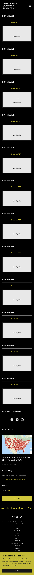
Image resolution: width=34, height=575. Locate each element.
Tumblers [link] (17, 538)
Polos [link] (17, 528)
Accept (17, 570)
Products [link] (17, 548)
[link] (12, 8)
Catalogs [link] (17, 545)
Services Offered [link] (17, 543)
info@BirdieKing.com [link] (19, 479)
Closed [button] (9, 490)
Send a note (17, 498)
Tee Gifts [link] (17, 550)
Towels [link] (17, 535)
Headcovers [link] (17, 530)
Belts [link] (17, 533)
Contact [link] (17, 540)
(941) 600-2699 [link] (7, 479)
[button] (30, 6)
